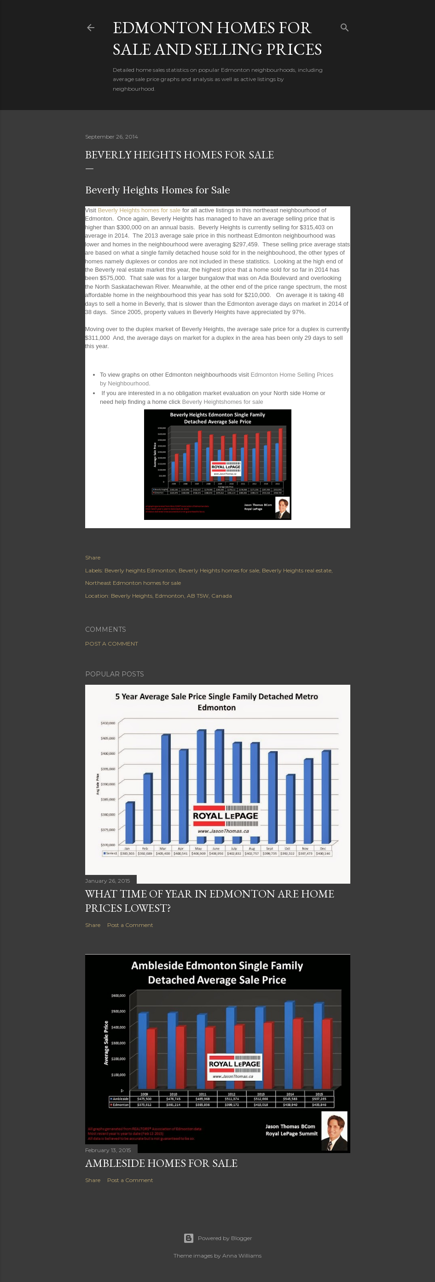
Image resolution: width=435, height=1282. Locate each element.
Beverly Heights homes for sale (139, 210)
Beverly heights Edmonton (140, 570)
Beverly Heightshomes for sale (222, 401)
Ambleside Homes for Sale (161, 1163)
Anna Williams (241, 1255)
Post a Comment (111, 643)
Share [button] (92, 557)
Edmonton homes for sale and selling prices (217, 38)
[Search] (344, 26)
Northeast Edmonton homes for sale (133, 582)
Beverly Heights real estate (296, 570)
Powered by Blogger (217, 1238)
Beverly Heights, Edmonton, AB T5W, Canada (171, 595)
